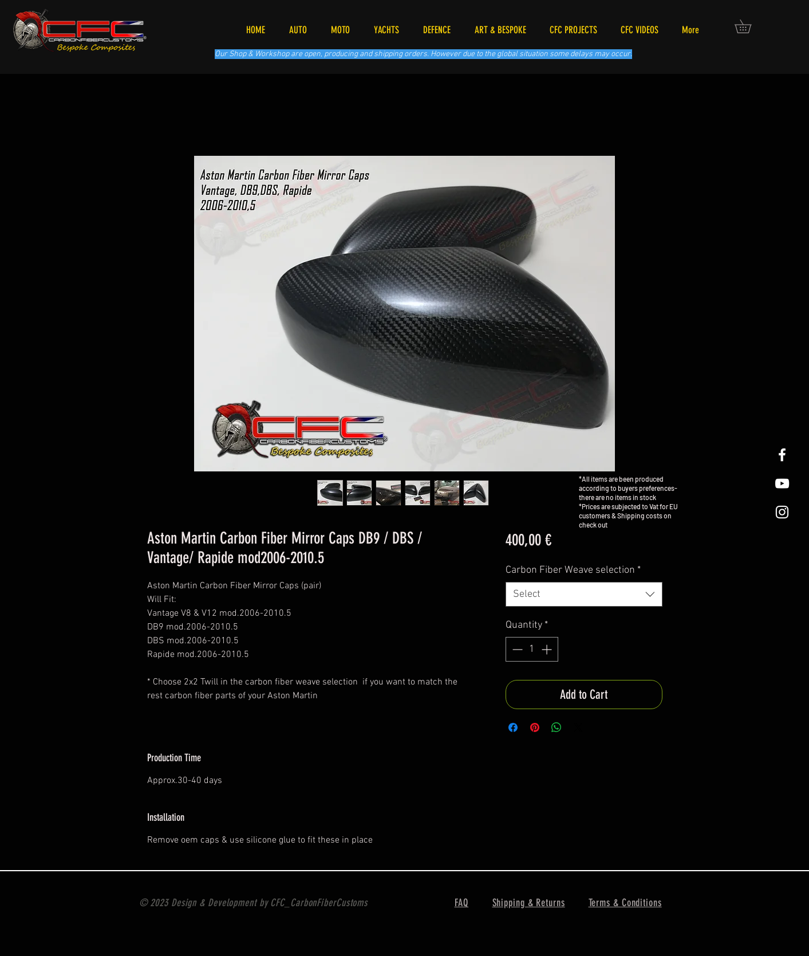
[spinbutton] (532, 649)
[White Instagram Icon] (782, 512)
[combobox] (584, 594)
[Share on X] (578, 727)
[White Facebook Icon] (782, 454)
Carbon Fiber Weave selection (573, 570)
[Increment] (548, 649)
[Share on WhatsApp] (556, 727)
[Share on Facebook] (513, 727)
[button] (749, 26)
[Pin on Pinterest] (535, 727)
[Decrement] (516, 649)
